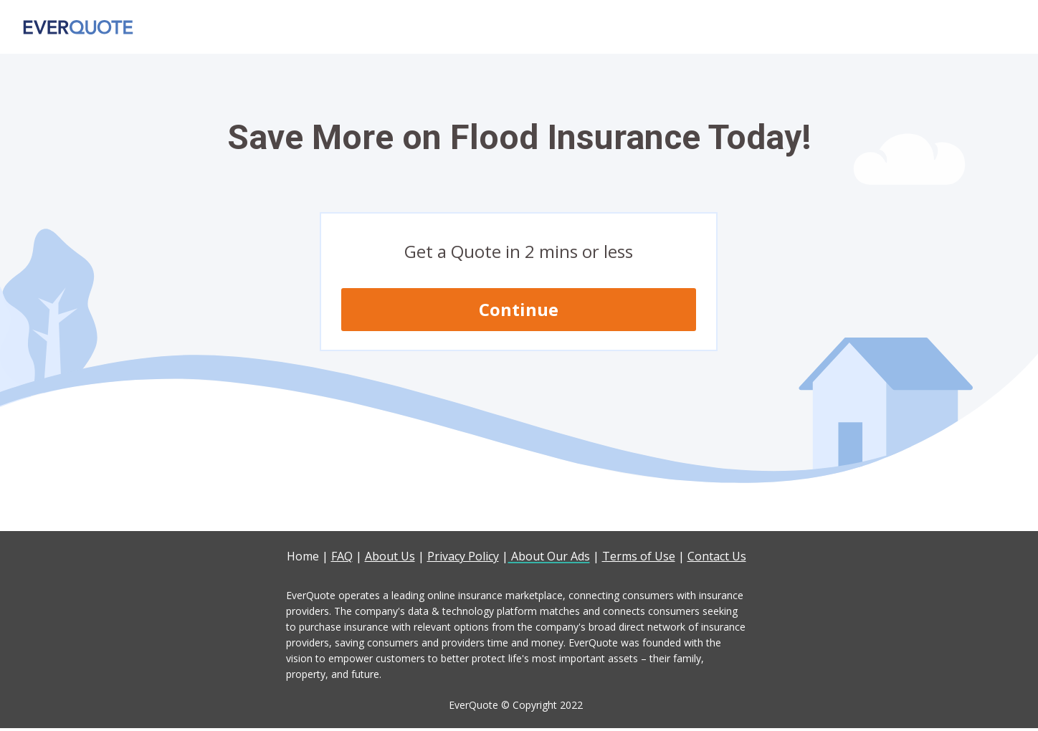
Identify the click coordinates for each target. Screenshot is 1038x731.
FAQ (342, 556)
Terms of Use (638, 556)
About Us (390, 556)
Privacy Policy (463, 556)
